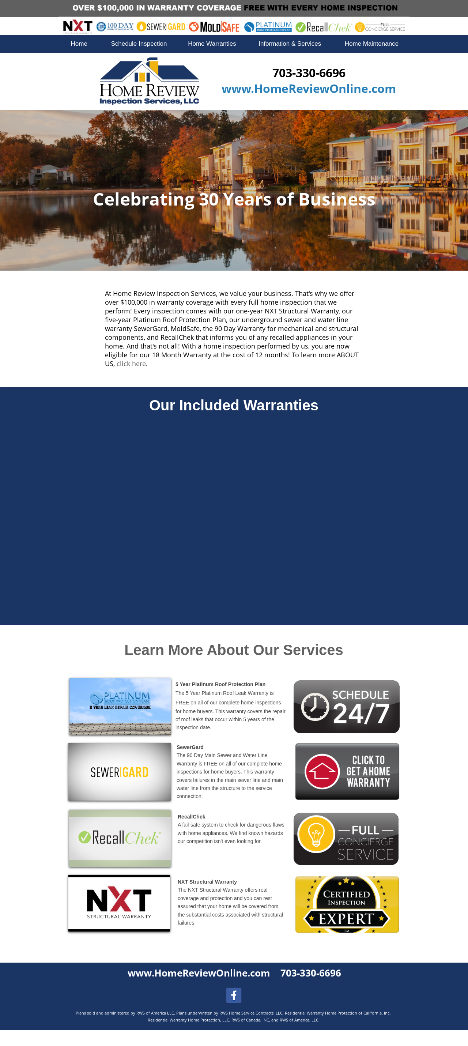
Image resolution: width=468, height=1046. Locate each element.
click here (131, 363)
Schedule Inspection (139, 43)
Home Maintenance (372, 43)
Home (79, 43)
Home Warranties (212, 43)
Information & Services (289, 43)
